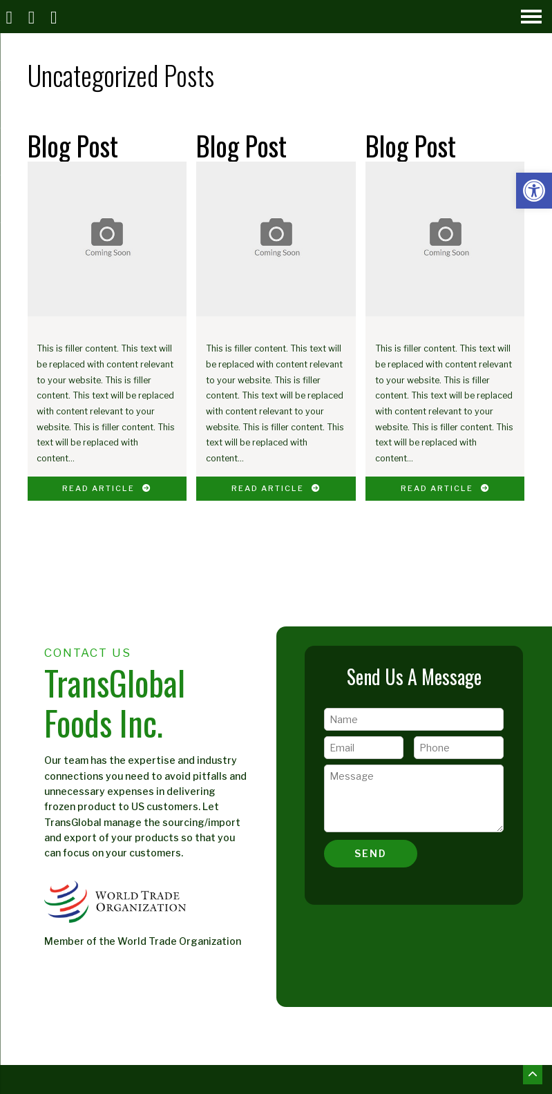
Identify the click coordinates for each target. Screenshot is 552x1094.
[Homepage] (11, 17)
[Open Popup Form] (56, 17)
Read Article (106, 488)
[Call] (33, 17)
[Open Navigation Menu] (531, 16)
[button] (534, 191)
